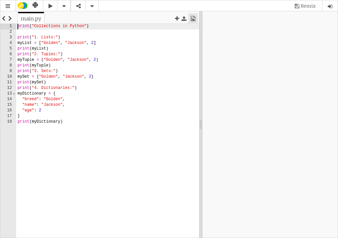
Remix (308, 6)
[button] (8, 6)
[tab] (31, 18)
